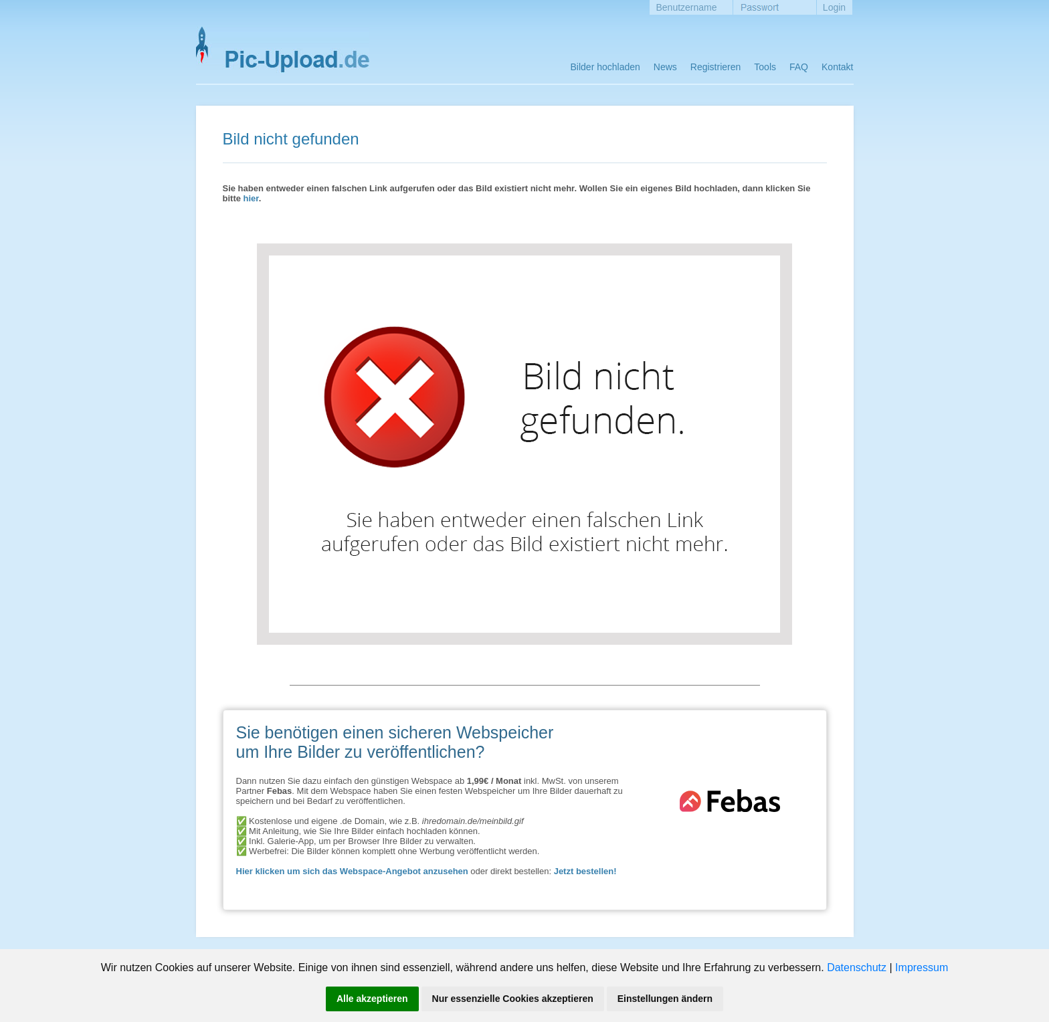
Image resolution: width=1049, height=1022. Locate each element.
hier (251, 198)
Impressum (921, 967)
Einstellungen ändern (664, 998)
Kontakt (837, 67)
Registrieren (715, 67)
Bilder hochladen (605, 67)
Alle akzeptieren (372, 998)
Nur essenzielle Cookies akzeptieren (512, 998)
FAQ (798, 67)
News (665, 67)
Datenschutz (856, 967)
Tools (765, 67)
